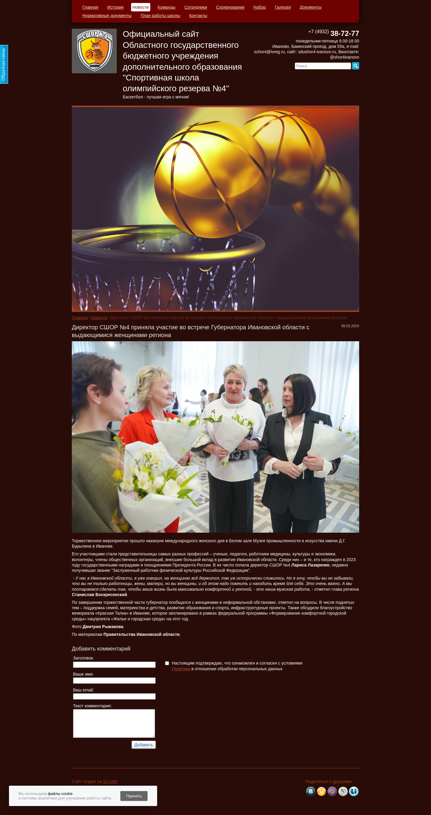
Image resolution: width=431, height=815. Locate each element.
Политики (181, 668)
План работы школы (160, 15)
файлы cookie (60, 793)
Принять (134, 796)
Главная (90, 7)
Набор (260, 7)
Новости (141, 7)
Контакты (198, 15)
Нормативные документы (107, 15)
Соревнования (230, 7)
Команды (166, 7)
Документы (310, 7)
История (115, 7)
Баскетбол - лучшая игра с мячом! (156, 97)
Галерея (283, 7)
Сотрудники (195, 7)
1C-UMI (110, 781)
